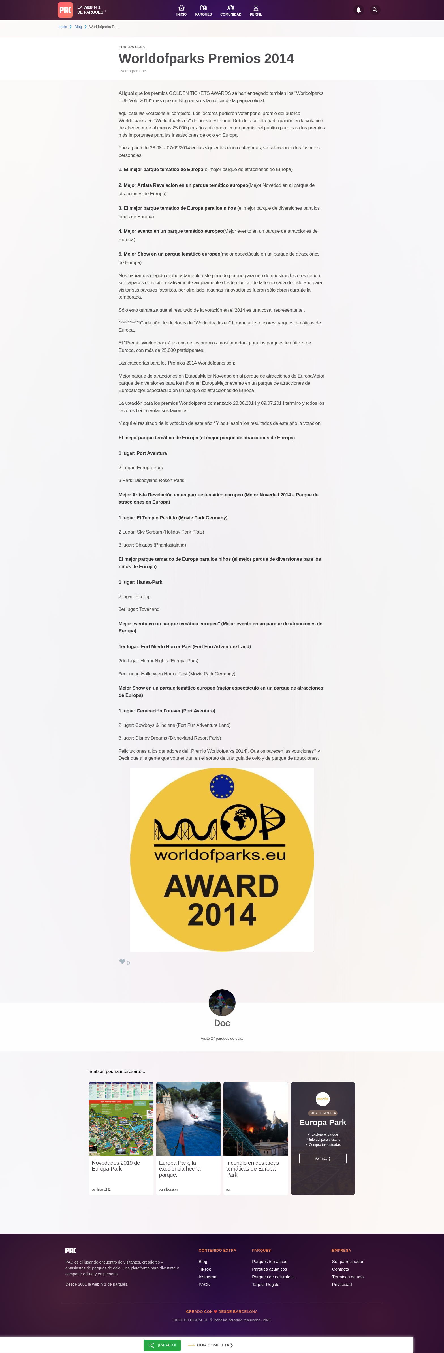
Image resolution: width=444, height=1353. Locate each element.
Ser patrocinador (348, 1261)
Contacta (340, 1269)
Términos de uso (348, 1276)
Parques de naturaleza (273, 1276)
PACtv (204, 1284)
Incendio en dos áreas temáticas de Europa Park (252, 1169)
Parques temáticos (269, 1261)
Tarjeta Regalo (265, 1284)
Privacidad (342, 1284)
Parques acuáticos (269, 1269)
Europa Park (132, 47)
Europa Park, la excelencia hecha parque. (180, 1169)
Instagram (208, 1276)
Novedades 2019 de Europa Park (116, 1166)
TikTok (205, 1269)
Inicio (63, 27)
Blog (78, 27)
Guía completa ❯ (210, 1345)
